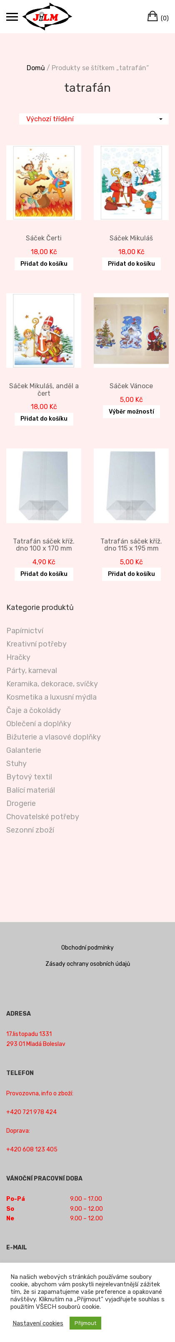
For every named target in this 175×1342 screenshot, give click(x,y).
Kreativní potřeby (36, 644)
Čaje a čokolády (33, 710)
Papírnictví (24, 630)
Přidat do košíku (44, 263)
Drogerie (21, 803)
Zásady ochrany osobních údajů (87, 963)
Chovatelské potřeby (42, 816)
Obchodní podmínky (87, 947)
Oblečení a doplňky (38, 723)
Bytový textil (29, 776)
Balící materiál (30, 790)
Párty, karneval (31, 670)
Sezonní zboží (30, 830)
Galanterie (23, 750)
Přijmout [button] (85, 1323)
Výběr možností (131, 411)
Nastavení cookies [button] (37, 1323)
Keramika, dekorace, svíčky (52, 683)
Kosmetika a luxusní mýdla (51, 697)
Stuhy (16, 763)
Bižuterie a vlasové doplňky (53, 737)
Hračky (18, 657)
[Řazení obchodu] (94, 119)
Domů (36, 68)
